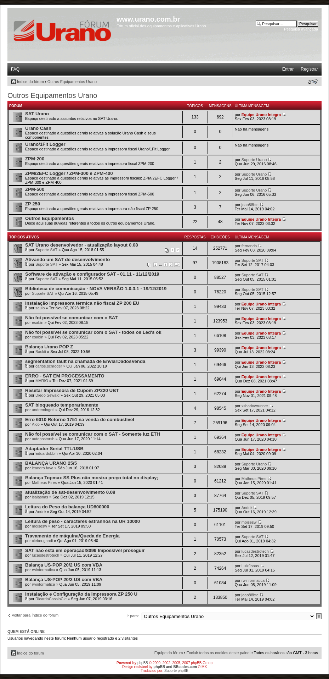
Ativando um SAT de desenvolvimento (67, 259)
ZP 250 (32, 203)
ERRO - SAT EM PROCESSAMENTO (64, 376)
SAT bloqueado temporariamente (61, 405)
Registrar (309, 69)
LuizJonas (250, 566)
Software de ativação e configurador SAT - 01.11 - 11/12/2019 (92, 274)
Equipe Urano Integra (261, 114)
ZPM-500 (34, 189)
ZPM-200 (34, 158)
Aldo (36, 424)
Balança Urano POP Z (49, 346)
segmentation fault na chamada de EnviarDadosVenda (85, 361)
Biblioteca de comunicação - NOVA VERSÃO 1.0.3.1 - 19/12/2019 (95, 288)
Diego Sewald (47, 395)
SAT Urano (37, 113)
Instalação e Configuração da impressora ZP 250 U (81, 594)
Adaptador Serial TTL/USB (54, 448)
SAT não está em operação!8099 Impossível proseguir (85, 550)
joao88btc (250, 205)
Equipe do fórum (168, 653)
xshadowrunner (255, 406)
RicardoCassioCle (51, 599)
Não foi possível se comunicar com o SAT (71, 317)
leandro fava (42, 468)
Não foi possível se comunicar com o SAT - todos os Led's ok (93, 332)
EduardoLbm (46, 453)
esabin (37, 322)
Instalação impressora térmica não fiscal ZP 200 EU (82, 303)
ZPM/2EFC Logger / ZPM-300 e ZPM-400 (69, 173)
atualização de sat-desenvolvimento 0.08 (70, 492)
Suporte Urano (254, 160)
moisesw (39, 526)
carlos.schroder (48, 366)
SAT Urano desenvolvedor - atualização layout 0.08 (81, 245)
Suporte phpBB (176, 671)
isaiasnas (40, 497)
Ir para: (132, 616)
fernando (249, 246)
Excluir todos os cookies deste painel (218, 653)
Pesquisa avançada (301, 29)
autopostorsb (43, 439)
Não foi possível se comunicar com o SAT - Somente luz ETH (92, 434)
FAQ (15, 69)
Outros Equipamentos (49, 218)
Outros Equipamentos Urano (72, 81)
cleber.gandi (42, 541)
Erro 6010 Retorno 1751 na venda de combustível (79, 419)
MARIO (41, 381)
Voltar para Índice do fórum (35, 615)
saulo (40, 308)
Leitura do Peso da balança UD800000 (67, 506)
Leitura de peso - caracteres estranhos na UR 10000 (82, 521)
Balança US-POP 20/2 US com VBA (63, 565)
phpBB (142, 663)
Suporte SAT (46, 250)
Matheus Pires (44, 482)
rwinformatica (43, 570)
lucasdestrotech (45, 555)
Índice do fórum (30, 81)
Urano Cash (38, 128)
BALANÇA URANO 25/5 (51, 463)
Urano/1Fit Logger (45, 144)
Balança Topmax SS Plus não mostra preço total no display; (91, 477)
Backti (40, 351)
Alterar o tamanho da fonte (313, 81)
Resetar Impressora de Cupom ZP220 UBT (72, 390)
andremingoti (43, 410)
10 (177, 264)
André (40, 511)
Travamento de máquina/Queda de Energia (72, 536)
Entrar (288, 69)
